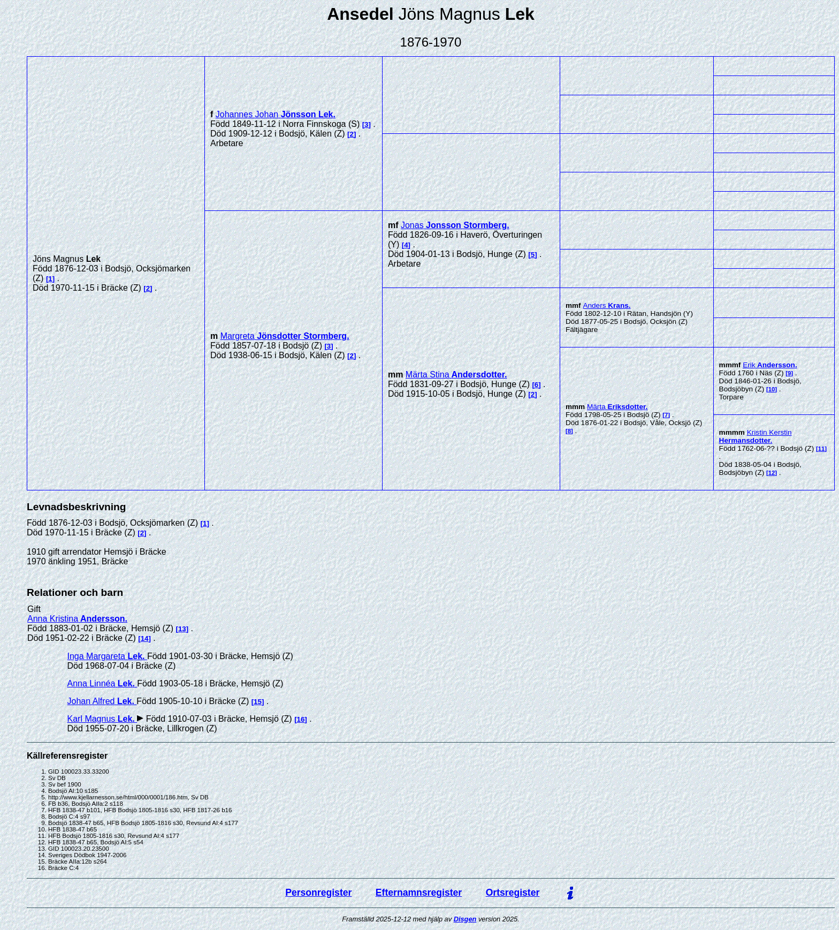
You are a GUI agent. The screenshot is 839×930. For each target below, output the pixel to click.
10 (771, 389)
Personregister (318, 892)
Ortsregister (513, 892)
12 (771, 473)
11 (821, 448)
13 (182, 629)
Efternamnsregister (419, 892)
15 (258, 702)
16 (301, 719)
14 (145, 638)
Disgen (465, 919)
